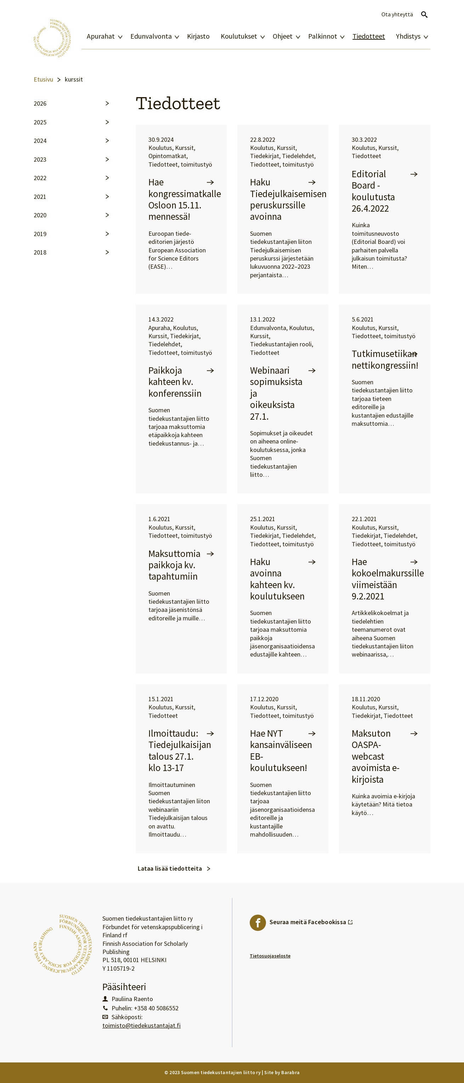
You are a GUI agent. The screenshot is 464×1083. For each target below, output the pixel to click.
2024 (40, 141)
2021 (40, 197)
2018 (40, 252)
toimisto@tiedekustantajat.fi (141, 1025)
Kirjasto (198, 36)
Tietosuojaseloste (270, 956)
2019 (40, 234)
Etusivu (43, 79)
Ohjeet (283, 36)
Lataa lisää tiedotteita (170, 868)
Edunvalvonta (151, 36)
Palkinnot (322, 36)
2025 (40, 122)
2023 (40, 159)
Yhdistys (408, 36)
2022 (40, 178)
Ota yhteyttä (397, 14)
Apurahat (101, 36)
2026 (40, 103)
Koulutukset (239, 36)
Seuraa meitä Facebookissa (311, 920)
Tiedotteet (368, 36)
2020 (40, 215)
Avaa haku (424, 14)
